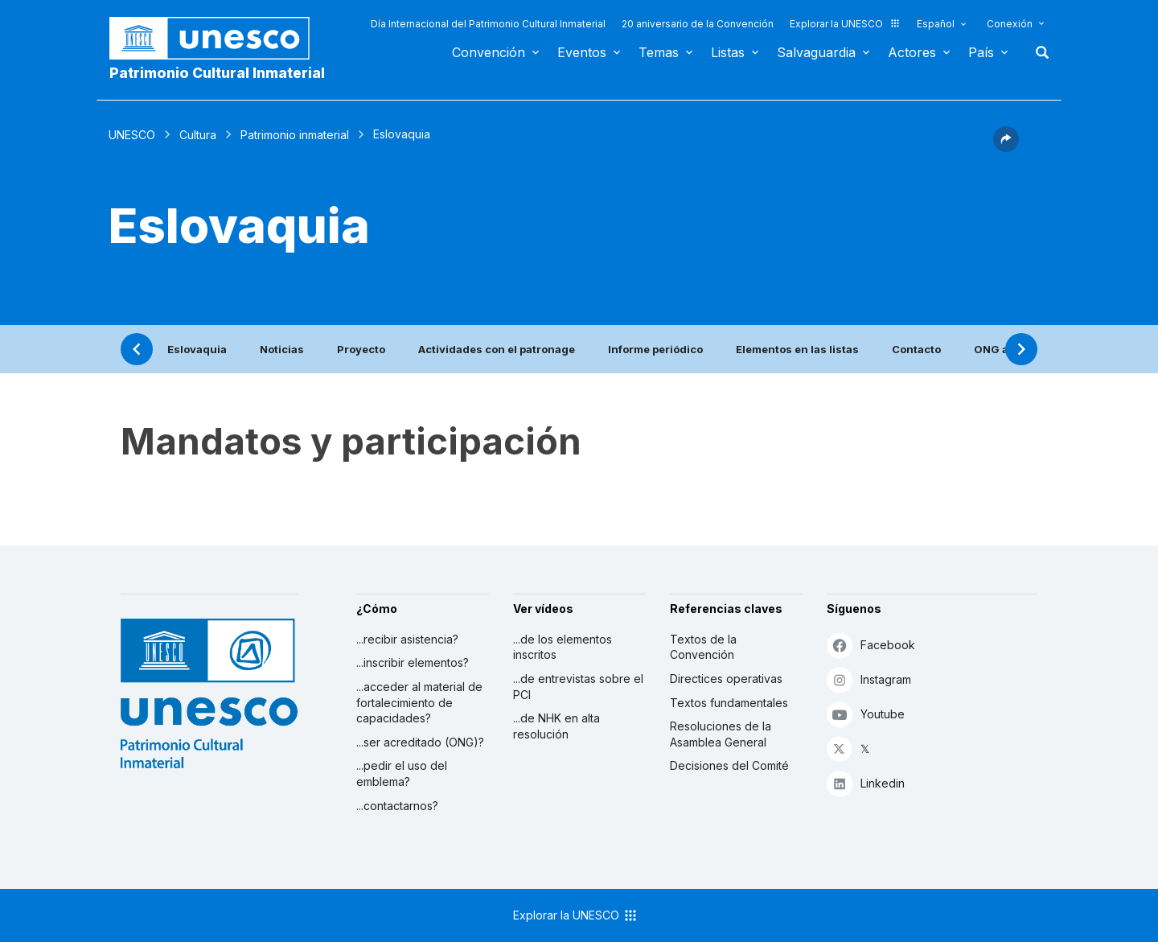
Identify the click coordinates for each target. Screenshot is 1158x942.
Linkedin (866, 783)
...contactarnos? (397, 805)
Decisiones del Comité (729, 765)
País (981, 52)
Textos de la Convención (703, 647)
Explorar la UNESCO (845, 24)
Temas (659, 52)
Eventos (581, 52)
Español (936, 24)
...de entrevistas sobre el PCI (578, 686)
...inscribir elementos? (412, 662)
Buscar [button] (1037, 52)
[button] (1006, 147)
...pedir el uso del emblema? (401, 773)
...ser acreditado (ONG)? (420, 742)
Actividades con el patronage (496, 349)
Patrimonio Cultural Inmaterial (217, 72)
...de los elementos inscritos (562, 647)
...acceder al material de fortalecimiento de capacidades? (419, 702)
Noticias (282, 349)
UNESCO (132, 135)
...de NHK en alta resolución (556, 726)
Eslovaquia (197, 349)
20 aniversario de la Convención (698, 24)
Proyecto (361, 349)
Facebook (871, 644)
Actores (912, 52)
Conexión (1010, 24)
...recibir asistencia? (407, 639)
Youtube (866, 713)
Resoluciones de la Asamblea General (720, 734)
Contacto (916, 349)
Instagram (869, 679)
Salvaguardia (816, 52)
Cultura (197, 135)
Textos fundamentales (729, 703)
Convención (488, 52)
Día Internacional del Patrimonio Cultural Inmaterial (488, 24)
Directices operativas (726, 678)
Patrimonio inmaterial (294, 135)
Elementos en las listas (797, 349)
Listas (728, 52)
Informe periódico (655, 349)
